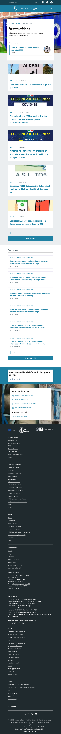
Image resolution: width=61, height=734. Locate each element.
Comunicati (11, 538)
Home (11, 23)
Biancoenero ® (18, 729)
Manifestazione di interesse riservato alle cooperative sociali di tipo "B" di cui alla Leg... (30, 294)
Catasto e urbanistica (14, 482)
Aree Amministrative (14, 443)
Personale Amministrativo (15, 454)
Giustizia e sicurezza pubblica (16, 490)
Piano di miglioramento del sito (17, 637)
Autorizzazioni (12, 479)
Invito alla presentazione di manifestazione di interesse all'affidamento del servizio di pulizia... (28, 326)
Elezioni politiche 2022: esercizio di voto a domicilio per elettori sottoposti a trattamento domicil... (28, 119)
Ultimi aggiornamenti (14, 669)
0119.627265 (14, 577)
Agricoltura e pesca (13, 468)
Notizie (10, 518)
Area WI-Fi (11, 696)
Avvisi (9, 540)
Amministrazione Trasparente (16, 632)
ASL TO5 (10, 690)
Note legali (11, 660)
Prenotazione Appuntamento (16, 643)
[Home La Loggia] (24, 8)
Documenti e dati (30, 358)
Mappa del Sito (12, 674)
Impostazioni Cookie (13, 663)
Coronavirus (11, 521)
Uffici (9, 446)
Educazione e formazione (15, 487)
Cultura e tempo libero (14, 485)
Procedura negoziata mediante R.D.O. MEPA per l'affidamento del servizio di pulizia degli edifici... (28, 278)
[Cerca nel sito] (51, 8)
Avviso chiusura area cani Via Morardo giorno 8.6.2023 (25, 48)
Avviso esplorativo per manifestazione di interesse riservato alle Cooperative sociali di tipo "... (29, 262)
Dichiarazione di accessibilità (16, 634)
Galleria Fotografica (13, 559)
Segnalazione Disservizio (15, 646)
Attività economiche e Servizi (16, 565)
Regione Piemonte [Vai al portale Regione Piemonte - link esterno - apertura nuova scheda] (12, 2)
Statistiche (11, 671)
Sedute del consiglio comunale (16, 535)
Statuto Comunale (13, 654)
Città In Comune (45, 722)
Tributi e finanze (12, 523)
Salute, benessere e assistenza (17, 499)
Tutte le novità (31, 238)
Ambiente (10, 470)
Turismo (10, 505)
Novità (12, 80)
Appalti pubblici (12, 476)
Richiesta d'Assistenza (14, 649)
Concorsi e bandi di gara (15, 526)
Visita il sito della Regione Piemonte (18, 685)
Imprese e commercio (14, 493)
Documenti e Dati (13, 449)
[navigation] (3, 8)
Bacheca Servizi (12, 651)
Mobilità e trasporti (13, 496)
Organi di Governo (13, 440)
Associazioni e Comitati (14, 568)
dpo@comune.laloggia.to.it (19, 623)
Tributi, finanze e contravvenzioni (17, 502)
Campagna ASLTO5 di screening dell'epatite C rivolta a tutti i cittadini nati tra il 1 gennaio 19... (30, 189)
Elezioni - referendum (14, 529)
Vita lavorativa (12, 507)
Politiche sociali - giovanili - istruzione (19, 532)
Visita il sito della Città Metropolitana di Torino (21, 687)
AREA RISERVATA (29, 731)
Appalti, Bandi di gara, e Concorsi (21, 258)
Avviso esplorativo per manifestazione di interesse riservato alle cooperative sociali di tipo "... (29, 310)
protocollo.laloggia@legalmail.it (20, 584)
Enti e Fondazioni (13, 452)
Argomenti (18, 23)
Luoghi (10, 554)
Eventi (10, 551)
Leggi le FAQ (11, 640)
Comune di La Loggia (28, 8)
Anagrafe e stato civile (14, 473)
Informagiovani (12, 699)
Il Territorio (11, 557)
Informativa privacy (13, 657)
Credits (10, 666)
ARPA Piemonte (12, 693)
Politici (10, 457)
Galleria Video (12, 562)
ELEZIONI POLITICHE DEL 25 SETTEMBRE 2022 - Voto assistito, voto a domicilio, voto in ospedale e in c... (29, 154)
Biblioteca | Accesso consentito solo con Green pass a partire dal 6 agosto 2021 (28, 222)
